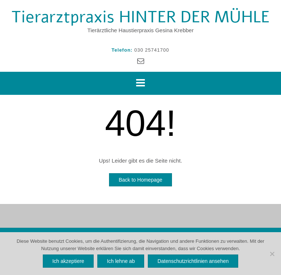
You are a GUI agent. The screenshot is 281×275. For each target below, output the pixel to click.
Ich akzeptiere (68, 261)
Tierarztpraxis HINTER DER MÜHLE (140, 17)
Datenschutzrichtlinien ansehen (193, 261)
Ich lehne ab (121, 261)
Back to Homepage (140, 180)
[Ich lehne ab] (272, 253)
